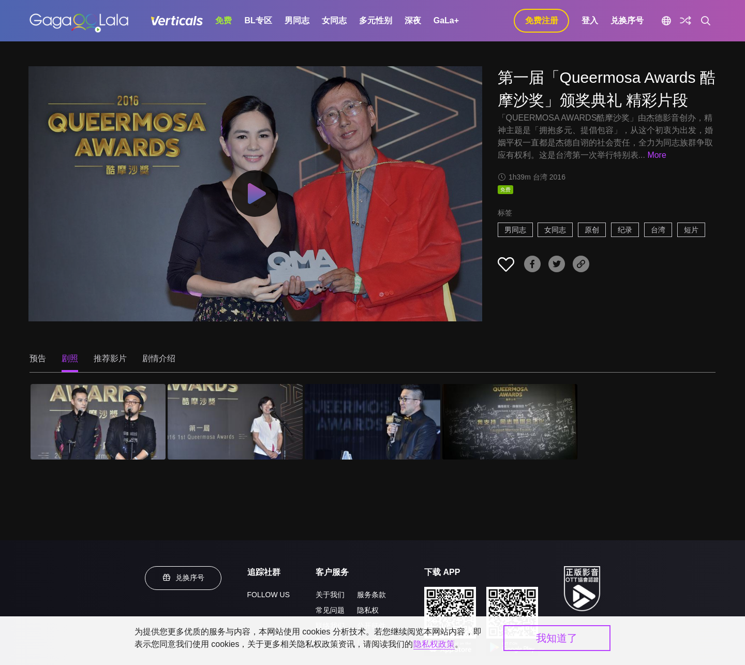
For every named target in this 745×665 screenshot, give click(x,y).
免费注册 (541, 20)
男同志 (297, 20)
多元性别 (375, 20)
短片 (691, 230)
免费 (223, 20)
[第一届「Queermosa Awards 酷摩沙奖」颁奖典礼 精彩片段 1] (98, 422)
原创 (592, 230)
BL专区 (258, 20)
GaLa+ (446, 20)
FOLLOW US (268, 594)
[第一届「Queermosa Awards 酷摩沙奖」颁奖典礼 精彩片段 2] (235, 422)
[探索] (685, 21)
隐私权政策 (434, 644)
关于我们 (330, 594)
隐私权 (368, 610)
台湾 (658, 230)
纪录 (625, 230)
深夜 (413, 20)
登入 (590, 20)
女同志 (334, 20)
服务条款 (371, 594)
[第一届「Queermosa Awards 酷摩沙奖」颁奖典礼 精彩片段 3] (372, 422)
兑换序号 (627, 20)
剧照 (70, 358)
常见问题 (330, 610)
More (656, 155)
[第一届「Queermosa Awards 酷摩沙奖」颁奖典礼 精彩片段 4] (509, 422)
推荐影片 (110, 358)
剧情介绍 (158, 358)
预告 (37, 358)
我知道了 (556, 638)
